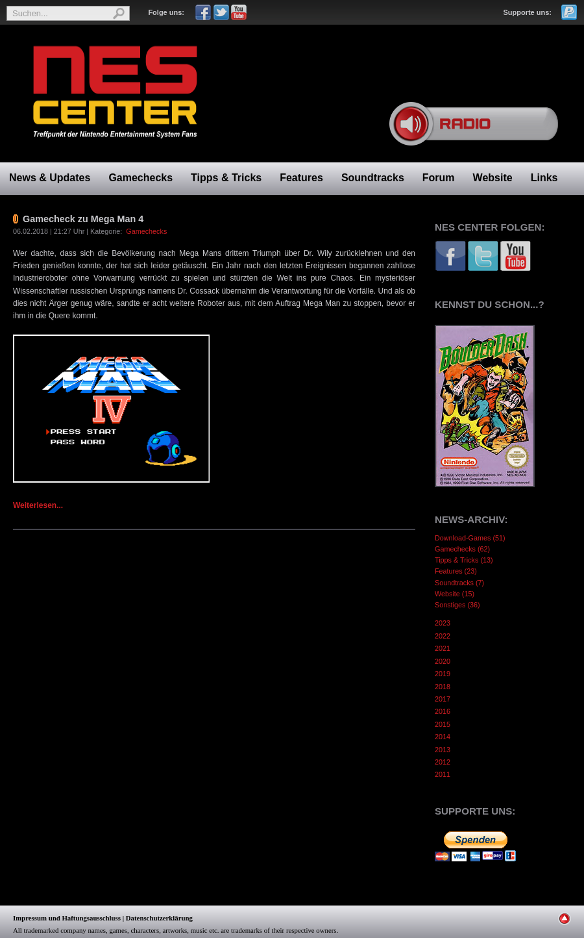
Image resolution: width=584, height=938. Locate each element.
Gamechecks (140, 177)
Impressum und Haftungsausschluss (67, 918)
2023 (442, 623)
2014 (442, 737)
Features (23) (456, 571)
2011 (442, 774)
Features (301, 177)
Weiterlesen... (38, 505)
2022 (442, 636)
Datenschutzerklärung (159, 918)
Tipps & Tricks (226, 177)
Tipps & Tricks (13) (464, 560)
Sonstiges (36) (457, 605)
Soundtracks (372, 177)
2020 (442, 661)
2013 (442, 750)
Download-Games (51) (470, 538)
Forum (438, 177)
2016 (442, 711)
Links (544, 177)
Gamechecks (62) (462, 549)
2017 (442, 699)
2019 (442, 674)
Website (493, 177)
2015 (442, 724)
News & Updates (49, 177)
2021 (442, 648)
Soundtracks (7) (459, 583)
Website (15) (454, 594)
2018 (442, 687)
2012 (442, 762)
